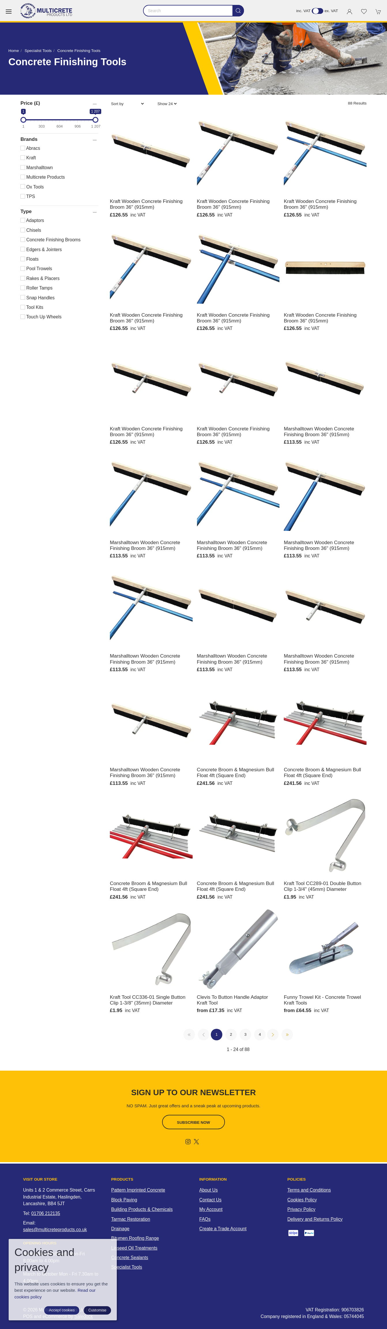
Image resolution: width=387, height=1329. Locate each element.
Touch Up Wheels (40, 316)
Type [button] (26, 211)
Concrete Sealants (129, 1257)
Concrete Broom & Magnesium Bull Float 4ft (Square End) (235, 772)
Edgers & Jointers (41, 249)
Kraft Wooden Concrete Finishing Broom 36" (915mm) (146, 204)
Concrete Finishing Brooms (50, 239)
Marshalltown (36, 167)
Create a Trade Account (223, 1228)
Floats (29, 259)
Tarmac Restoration (130, 1219)
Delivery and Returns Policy (315, 1219)
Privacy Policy (301, 1209)
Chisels (30, 230)
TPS (27, 196)
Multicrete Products (42, 177)
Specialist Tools (38, 50)
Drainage (120, 1228)
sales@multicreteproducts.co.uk (55, 1229)
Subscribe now (193, 1122)
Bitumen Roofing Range (135, 1238)
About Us (208, 1190)
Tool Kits (31, 307)
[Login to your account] (349, 11)
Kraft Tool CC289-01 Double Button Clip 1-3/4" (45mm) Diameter (322, 886)
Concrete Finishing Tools (78, 50)
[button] (9, 11)
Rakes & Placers (40, 278)
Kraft (28, 157)
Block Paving (124, 1199)
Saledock (83, 1314)
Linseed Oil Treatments (134, 1248)
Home (13, 50)
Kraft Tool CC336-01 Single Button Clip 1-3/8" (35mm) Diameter (147, 1000)
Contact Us (210, 1199)
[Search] (193, 10)
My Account (211, 1209)
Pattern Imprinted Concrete (138, 1190)
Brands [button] (28, 139)
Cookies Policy (302, 1199)
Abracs (30, 148)
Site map (97, 1307)
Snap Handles (37, 297)
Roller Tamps (36, 287)
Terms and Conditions (309, 1190)
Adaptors (32, 220)
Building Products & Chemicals (142, 1209)
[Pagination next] (273, 1034)
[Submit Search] (238, 10)
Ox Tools (32, 186)
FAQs (205, 1219)
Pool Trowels (36, 268)
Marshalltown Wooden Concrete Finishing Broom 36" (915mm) (319, 431)
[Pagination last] (287, 1034)
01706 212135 (45, 1213)
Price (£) (30, 103)
